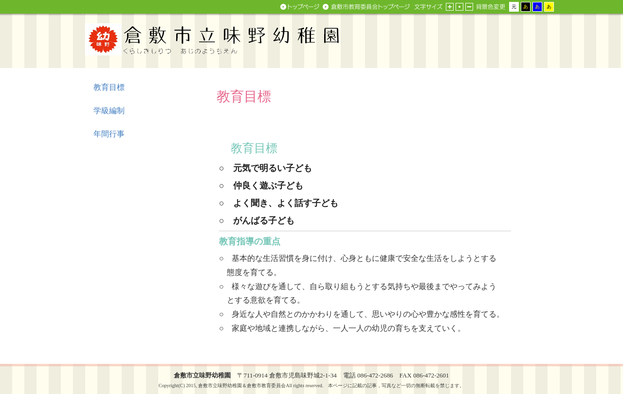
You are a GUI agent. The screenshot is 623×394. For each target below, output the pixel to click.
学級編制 (109, 110)
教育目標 (109, 87)
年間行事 (109, 134)
